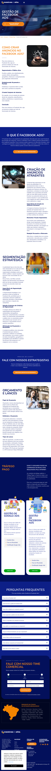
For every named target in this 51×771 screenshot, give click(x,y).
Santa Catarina (40, 717)
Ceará (41, 711)
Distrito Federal (25, 712)
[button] (24, 2)
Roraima (34, 717)
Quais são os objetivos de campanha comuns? (13, 609)
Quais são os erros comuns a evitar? (11, 648)
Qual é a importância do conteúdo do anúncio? (13, 620)
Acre (22, 711)
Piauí (28, 716)
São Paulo (23, 709)
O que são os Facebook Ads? (9, 598)
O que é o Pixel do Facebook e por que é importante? (15, 631)
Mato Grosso (24, 714)
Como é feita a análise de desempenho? (12, 637)
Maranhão (41, 712)
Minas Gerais (35, 709)
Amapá (29, 711)
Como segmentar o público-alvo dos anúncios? (13, 615)
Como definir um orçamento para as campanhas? (14, 626)
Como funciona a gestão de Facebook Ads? (12, 603)
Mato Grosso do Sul (32, 714)
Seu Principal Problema (42, 677)
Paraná (40, 709)
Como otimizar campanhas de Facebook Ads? (13, 643)
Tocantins (28, 719)
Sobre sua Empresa (24, 677)
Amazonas (34, 711)
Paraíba (40, 714)
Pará (37, 714)
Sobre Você (8, 677)
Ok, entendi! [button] (14, 765)
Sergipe (23, 719)
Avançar (25, 690)
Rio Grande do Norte (34, 716)
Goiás (37, 712)
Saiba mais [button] (10, 762)
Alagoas (25, 711)
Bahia (38, 711)
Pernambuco (24, 716)
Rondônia (30, 717)
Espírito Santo (32, 712)
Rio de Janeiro (29, 709)
